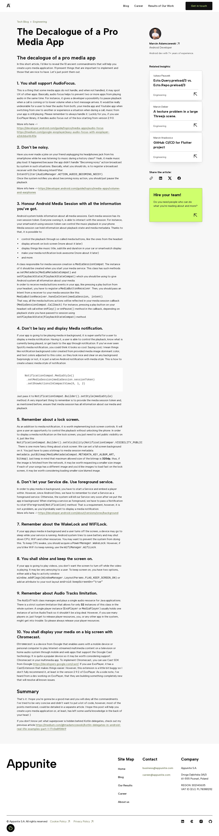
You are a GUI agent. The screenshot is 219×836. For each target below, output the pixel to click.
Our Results (125, 785)
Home (121, 768)
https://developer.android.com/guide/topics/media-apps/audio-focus (60, 128)
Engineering (40, 21)
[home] (16, 5)
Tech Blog (23, 21)
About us (123, 801)
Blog (126, 5)
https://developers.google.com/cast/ (56, 664)
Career (138, 5)
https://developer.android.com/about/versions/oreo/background (78, 512)
